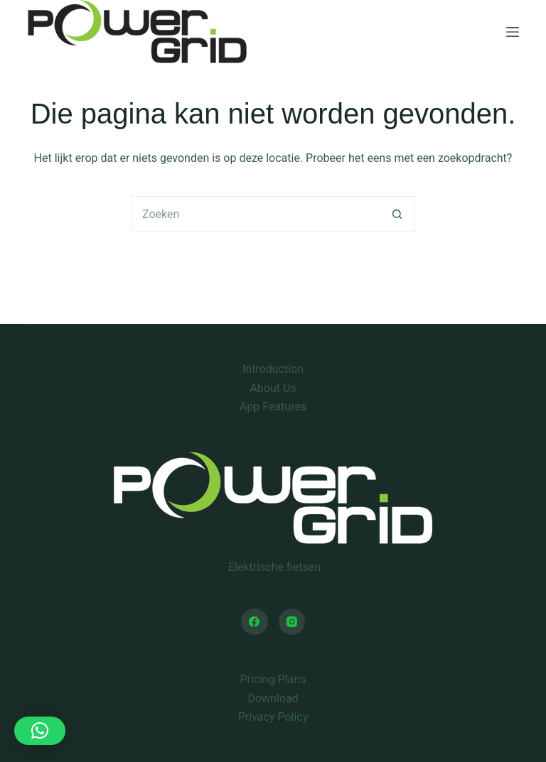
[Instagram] (292, 622)
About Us (273, 388)
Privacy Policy (273, 717)
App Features (273, 406)
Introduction (273, 369)
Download (272, 698)
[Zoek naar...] (255, 214)
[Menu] (512, 32)
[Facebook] (254, 622)
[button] (39, 731)
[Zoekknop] (397, 214)
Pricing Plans (273, 679)
